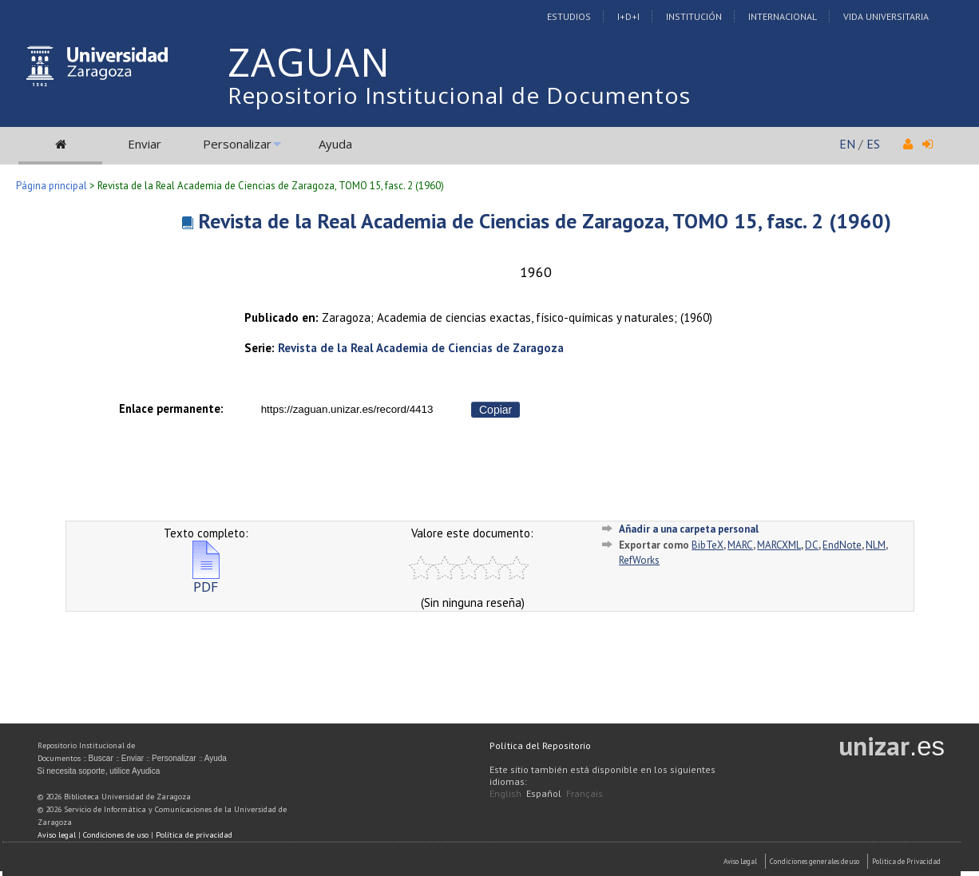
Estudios (569, 16)
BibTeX (707, 545)
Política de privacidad (194, 835)
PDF (206, 580)
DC (811, 545)
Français (584, 793)
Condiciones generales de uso (814, 861)
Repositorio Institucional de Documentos (459, 95)
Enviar (144, 144)
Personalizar (237, 144)
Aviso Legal (740, 861)
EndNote (842, 545)
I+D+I (628, 16)
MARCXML (779, 545)
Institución (694, 16)
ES (873, 144)
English (505, 793)
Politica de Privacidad (906, 861)
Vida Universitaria (886, 16)
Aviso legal (57, 835)
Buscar (101, 758)
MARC (740, 545)
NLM (876, 545)
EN (847, 144)
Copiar (495, 409)
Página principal (51, 185)
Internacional (782, 16)
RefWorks (639, 560)
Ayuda (335, 144)
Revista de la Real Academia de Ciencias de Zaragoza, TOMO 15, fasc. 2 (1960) (544, 221)
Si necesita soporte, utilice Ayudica (99, 771)
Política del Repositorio (540, 745)
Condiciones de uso (116, 835)
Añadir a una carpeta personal (689, 529)
